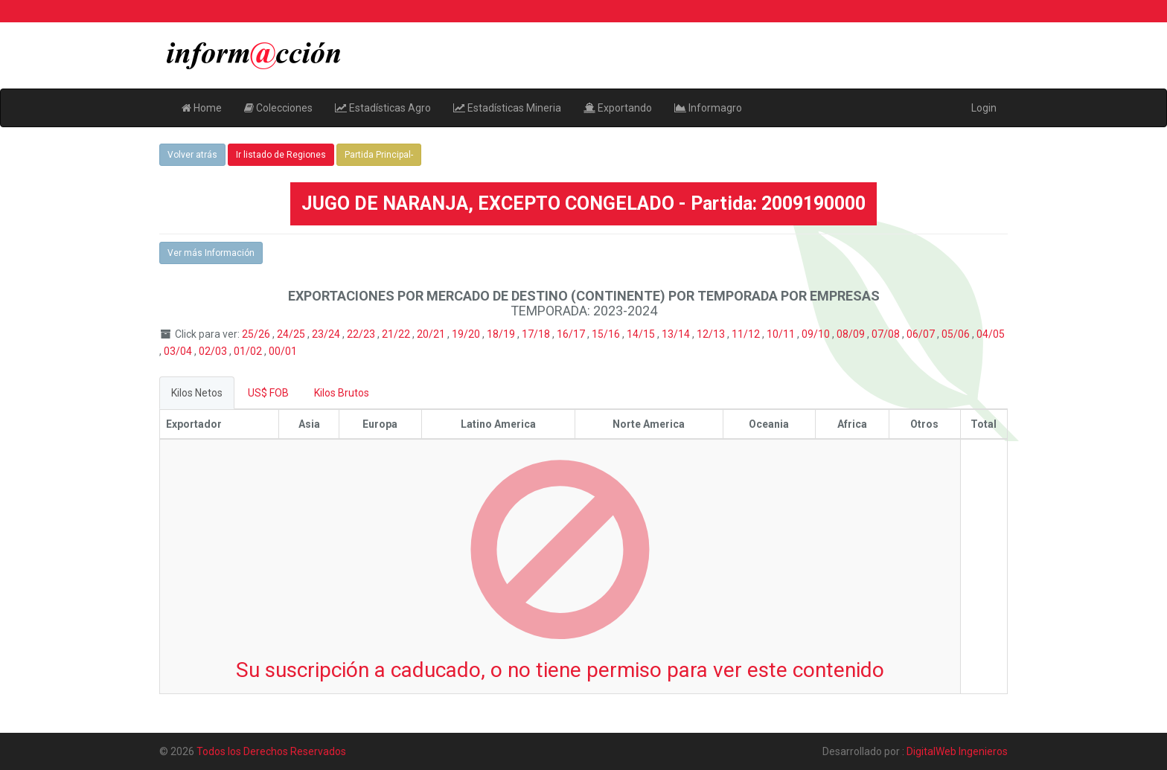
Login (984, 108)
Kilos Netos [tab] (197, 393)
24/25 (292, 334)
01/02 (249, 351)
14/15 (642, 334)
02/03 (214, 351)
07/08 (887, 334)
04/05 (990, 334)
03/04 (179, 351)
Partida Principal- (379, 155)
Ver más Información (211, 253)
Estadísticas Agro (383, 108)
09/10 (817, 334)
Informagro (708, 108)
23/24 (327, 334)
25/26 (257, 334)
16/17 (572, 334)
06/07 (922, 334)
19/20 (467, 334)
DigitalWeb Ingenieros (957, 751)
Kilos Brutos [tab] (341, 393)
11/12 (747, 334)
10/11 (782, 334)
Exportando (618, 108)
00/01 (283, 351)
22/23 (362, 334)
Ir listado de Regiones (281, 155)
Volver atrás (192, 155)
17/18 (537, 334)
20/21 (432, 334)
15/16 (607, 334)
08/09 (852, 334)
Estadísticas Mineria (507, 108)
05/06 (956, 334)
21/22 (397, 334)
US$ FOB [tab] (268, 393)
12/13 (712, 334)
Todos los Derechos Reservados (271, 751)
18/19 (502, 334)
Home (202, 108)
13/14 (677, 334)
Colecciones (278, 108)
